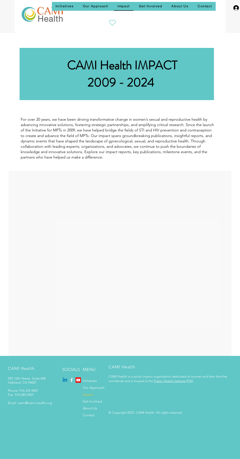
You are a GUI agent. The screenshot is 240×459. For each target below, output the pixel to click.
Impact (88, 394)
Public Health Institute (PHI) (173, 381)
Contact (89, 415)
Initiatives (90, 381)
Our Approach (94, 388)
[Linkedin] (65, 380)
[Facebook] (71, 380)
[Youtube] (78, 380)
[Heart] (112, 22)
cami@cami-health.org (35, 403)
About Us (90, 408)
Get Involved (92, 401)
